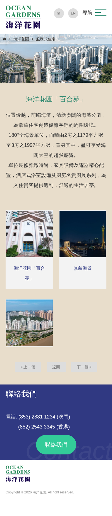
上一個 (27, 367)
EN (73, 13)
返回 (56, 367)
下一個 (84, 367)
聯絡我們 (56, 445)
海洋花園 (21, 39)
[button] (100, 12)
